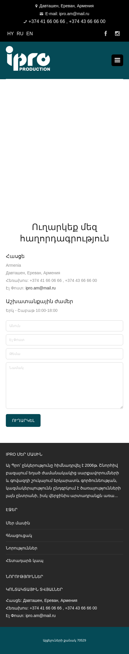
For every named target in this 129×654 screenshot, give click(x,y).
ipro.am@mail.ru (41, 288)
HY (10, 33)
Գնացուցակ (19, 535)
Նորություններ (21, 548)
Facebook (105, 34)
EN (29, 33)
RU (20, 33)
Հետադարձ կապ (24, 560)
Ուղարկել (23, 420)
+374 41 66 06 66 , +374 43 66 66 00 (67, 21)
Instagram (117, 34)
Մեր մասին (18, 523)
